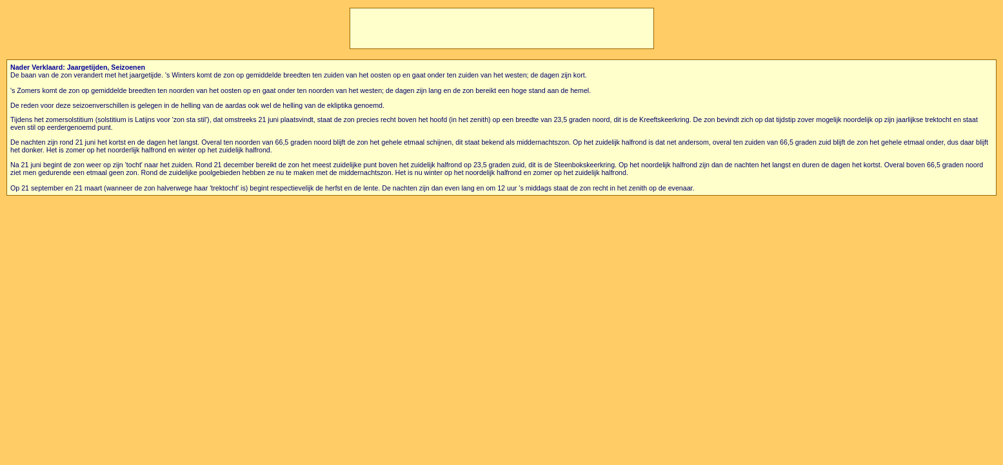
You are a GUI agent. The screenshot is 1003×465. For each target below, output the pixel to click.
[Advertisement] (502, 28)
